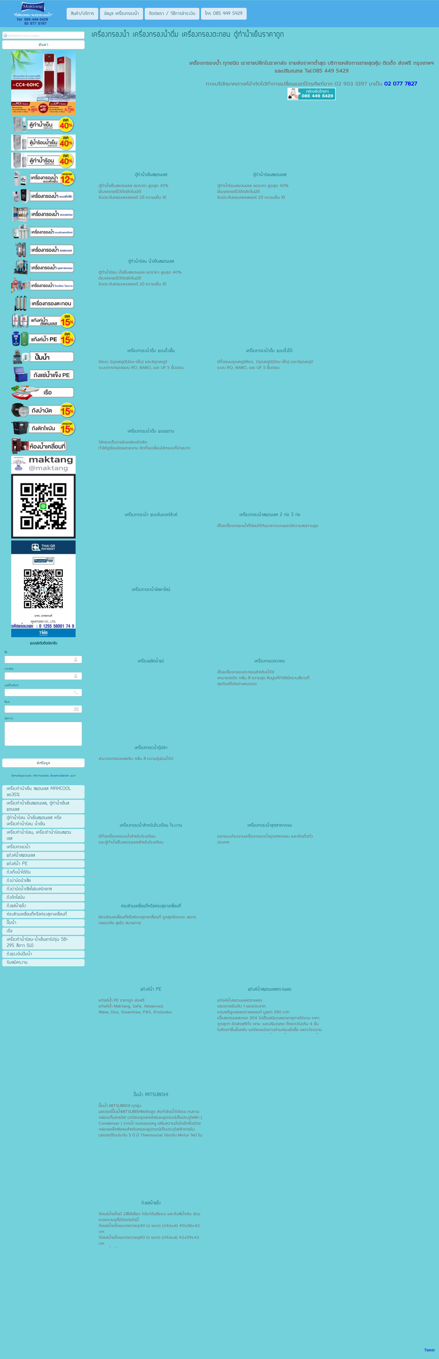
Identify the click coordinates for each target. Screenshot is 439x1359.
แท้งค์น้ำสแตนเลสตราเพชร (269, 989)
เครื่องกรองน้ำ (205, 63)
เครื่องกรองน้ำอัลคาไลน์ (151, 589)
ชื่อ (5, 652)
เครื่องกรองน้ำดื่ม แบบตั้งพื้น (151, 351)
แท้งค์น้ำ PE (151, 989)
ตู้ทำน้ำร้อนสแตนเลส (269, 175)
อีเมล (7, 702)
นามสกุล (8, 669)
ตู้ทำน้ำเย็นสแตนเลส (151, 175)
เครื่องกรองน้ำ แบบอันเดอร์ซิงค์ (151, 515)
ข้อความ (8, 719)
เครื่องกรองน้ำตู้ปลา (151, 748)
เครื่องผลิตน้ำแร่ (151, 661)
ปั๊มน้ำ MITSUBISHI (151, 1095)
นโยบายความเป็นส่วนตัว (59, 776)
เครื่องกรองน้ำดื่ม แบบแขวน (151, 431)
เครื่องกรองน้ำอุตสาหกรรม (269, 825)
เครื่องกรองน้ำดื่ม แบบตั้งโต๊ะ (269, 351)
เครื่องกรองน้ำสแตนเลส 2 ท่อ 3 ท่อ (269, 515)
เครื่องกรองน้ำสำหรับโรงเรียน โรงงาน (151, 825)
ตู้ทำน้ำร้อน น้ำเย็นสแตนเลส (151, 261)
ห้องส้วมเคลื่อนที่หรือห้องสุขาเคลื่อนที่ (151, 906)
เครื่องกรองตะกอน (269, 661)
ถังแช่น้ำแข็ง (151, 1203)
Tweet (429, 1350)
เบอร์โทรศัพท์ (11, 685)
